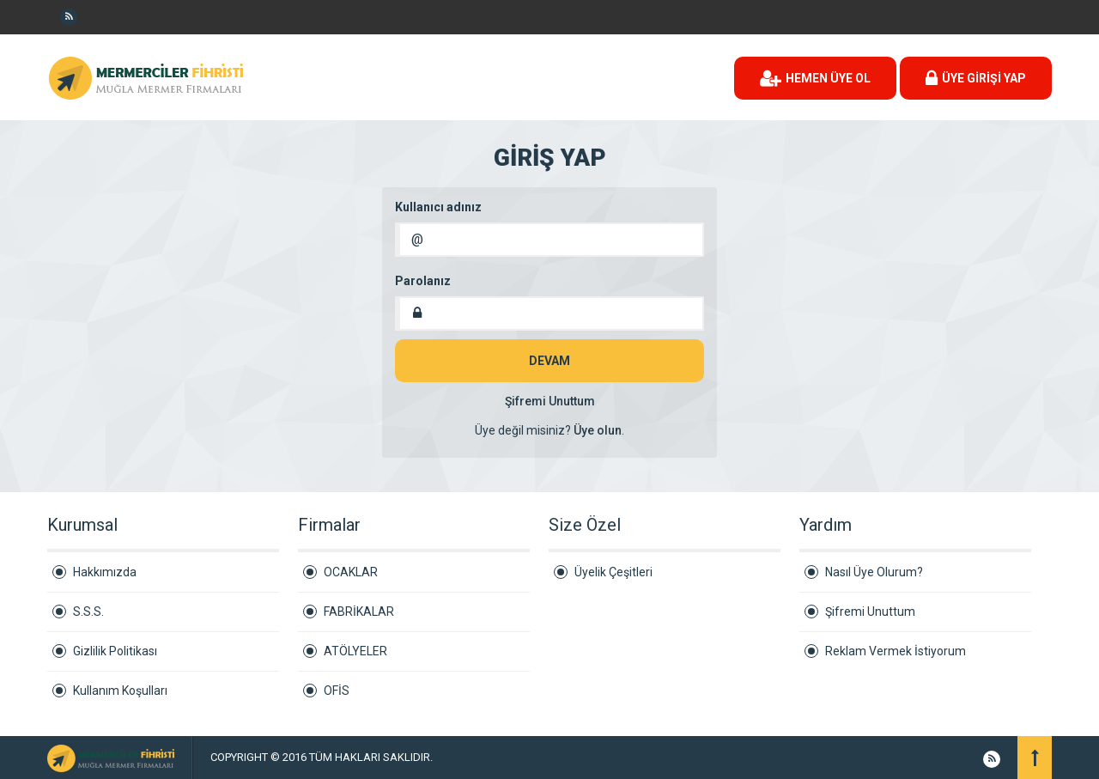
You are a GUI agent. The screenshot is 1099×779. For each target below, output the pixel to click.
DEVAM (549, 361)
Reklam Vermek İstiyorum (895, 651)
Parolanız (423, 281)
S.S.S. (88, 611)
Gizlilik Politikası (115, 651)
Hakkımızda (105, 572)
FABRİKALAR (359, 611)
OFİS (336, 690)
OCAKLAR (351, 572)
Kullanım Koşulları (120, 690)
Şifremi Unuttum (550, 401)
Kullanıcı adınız (438, 207)
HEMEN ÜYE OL (815, 78)
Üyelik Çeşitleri (613, 572)
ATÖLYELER (355, 651)
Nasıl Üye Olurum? (874, 572)
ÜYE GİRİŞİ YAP (976, 78)
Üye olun (598, 430)
